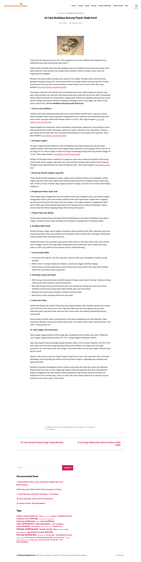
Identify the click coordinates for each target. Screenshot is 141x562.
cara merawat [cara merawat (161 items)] (23, 526)
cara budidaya (79, 427)
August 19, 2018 (77, 23)
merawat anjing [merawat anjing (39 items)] (20, 537)
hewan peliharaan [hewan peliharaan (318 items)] (27, 528)
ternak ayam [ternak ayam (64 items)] (34, 540)
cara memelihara (90, 427)
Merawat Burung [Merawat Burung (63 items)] (30, 537)
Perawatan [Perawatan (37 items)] (67, 537)
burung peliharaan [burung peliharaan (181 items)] (26, 521)
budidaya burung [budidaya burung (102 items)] (65, 516)
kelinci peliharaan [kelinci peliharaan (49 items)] (22, 532)
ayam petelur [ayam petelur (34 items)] (47, 516)
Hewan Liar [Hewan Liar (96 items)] (57, 526)
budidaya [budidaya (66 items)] (53, 516)
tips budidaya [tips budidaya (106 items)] (22, 542)
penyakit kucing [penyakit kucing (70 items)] (58, 537)
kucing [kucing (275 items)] (49, 532)
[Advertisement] (70, 402)
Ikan (126, 6)
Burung (93, 6)
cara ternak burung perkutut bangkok (52, 87)
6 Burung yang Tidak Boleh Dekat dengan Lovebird (39, 489)
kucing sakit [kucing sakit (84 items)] (50, 535)
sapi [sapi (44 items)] (28, 540)
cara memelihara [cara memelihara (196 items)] (25, 523)
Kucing (80, 6)
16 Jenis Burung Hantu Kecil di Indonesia (35, 499)
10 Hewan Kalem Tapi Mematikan (31, 503)
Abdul (65, 23)
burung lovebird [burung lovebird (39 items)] (50, 519)
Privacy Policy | (67, 555)
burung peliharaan (68, 427)
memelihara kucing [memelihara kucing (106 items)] (64, 535)
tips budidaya (51, 429)
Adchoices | (40, 555)
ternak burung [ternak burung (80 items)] (44, 540)
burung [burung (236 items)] (33, 518)
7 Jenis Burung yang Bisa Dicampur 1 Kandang (37, 494)
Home (73, 6)
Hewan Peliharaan (104, 6)
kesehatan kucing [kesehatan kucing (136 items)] (35, 532)
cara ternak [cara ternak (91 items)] (35, 526)
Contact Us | (57, 555)
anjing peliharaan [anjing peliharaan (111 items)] (30, 516)
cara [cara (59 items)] (37, 521)
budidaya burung (52, 427)
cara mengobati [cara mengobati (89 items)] (57, 524)
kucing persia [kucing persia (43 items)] (41, 535)
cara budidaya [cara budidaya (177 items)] (47, 521)
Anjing (87, 6)
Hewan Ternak (118, 6)
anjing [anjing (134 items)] (19, 516)
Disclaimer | (48, 555)
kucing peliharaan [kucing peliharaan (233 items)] (27, 534)
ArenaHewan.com (28, 555)
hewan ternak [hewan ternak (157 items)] (45, 529)
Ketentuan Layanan (79, 555)
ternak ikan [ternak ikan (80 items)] (54, 540)
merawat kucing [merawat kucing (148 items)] (44, 537)
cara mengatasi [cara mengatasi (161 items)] (42, 524)
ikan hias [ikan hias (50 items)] (60, 529)
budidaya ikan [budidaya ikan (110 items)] (23, 519)
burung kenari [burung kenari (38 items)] (42, 518)
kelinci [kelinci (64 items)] (66, 529)
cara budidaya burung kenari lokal (66, 154)
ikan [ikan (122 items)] (55, 529)
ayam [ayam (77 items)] (41, 516)
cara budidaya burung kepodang (54, 135)
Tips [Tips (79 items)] (61, 540)
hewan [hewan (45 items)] (42, 526)
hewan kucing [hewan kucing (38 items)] (48, 526)
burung (60, 427)
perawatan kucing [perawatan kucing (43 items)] (21, 540)
